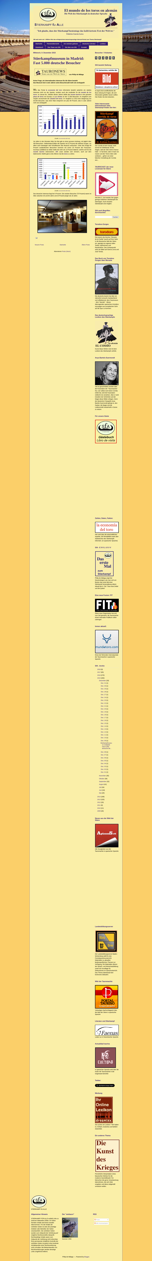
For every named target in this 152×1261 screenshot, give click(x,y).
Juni (100, 790)
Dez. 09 (103, 740)
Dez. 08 (103, 752)
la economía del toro (54, 90)
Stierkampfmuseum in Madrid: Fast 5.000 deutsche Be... (106, 745)
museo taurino (76, 94)
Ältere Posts (86, 245)
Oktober (102, 778)
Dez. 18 (103, 715)
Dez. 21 (103, 706)
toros (66, 154)
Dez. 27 (103, 694)
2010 (99, 808)
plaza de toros (38, 96)
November (102, 776)
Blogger (86, 1257)
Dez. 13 (103, 729)
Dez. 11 (103, 735)
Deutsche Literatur (89, 44)
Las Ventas (58, 96)
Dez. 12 (103, 732)
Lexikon (103, 44)
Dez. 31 (103, 683)
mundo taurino (38, 152)
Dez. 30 (103, 686)
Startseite (38, 44)
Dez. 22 (103, 703)
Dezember (102, 680)
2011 (99, 805)
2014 (99, 797)
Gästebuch (39, 47)
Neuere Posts (39, 245)
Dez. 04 (103, 763)
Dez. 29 (103, 689)
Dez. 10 (103, 737)
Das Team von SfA (54, 47)
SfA (57, 152)
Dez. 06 (103, 758)
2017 (99, 672)
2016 (99, 675)
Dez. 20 (103, 709)
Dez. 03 (103, 766)
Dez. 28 (103, 692)
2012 (99, 802)
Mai (100, 793)
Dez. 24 (103, 697)
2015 (99, 678)
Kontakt (84, 47)
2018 (99, 669)
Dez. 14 (103, 726)
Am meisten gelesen (71, 44)
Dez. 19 (103, 712)
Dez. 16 (103, 720)
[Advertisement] (107, 481)
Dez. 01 (103, 772)
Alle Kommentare (100, 1223)
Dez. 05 (103, 760)
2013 (99, 799)
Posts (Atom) (66, 251)
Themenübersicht (53, 44)
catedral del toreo (56, 98)
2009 (99, 811)
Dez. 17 (103, 717)
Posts (97, 1220)
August (101, 784)
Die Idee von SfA (71, 47)
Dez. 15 (103, 723)
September (103, 781)
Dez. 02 (103, 769)
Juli (100, 787)
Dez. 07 (103, 755)
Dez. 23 (103, 700)
